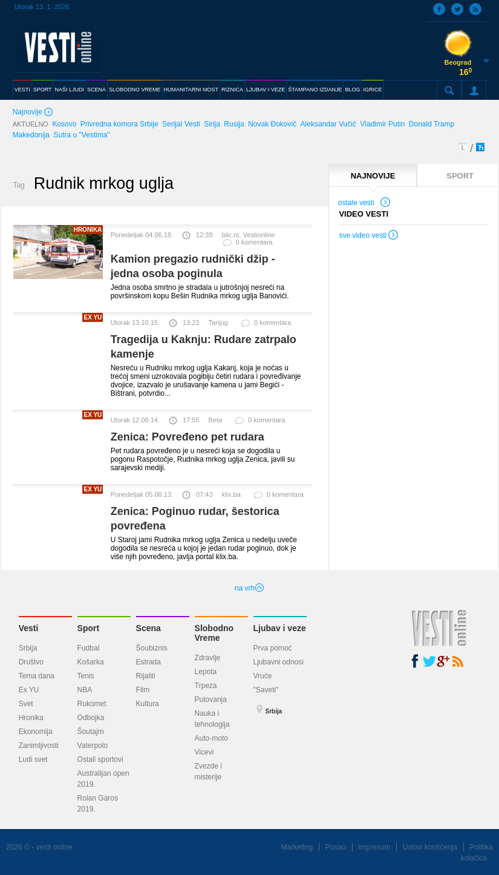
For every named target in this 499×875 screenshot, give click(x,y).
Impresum (374, 847)
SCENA (96, 90)
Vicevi (204, 752)
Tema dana (36, 676)
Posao (335, 847)
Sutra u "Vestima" (81, 135)
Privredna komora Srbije (119, 124)
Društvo (31, 662)
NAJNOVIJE (373, 175)
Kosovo (64, 124)
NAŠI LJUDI (69, 90)
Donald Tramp (431, 124)
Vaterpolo (92, 745)
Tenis (85, 676)
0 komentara (247, 244)
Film (143, 690)
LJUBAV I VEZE (265, 90)
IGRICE (372, 90)
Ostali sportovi (100, 759)
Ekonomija (36, 731)
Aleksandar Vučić (328, 124)
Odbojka (91, 717)
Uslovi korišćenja (430, 847)
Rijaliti (145, 676)
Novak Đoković (272, 124)
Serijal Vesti (181, 124)
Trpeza (206, 685)
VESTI (22, 90)
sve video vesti (369, 236)
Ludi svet (33, 759)
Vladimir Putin (382, 124)
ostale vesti (364, 203)
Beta (216, 420)
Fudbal (88, 648)
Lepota (206, 671)
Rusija (234, 124)
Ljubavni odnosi (278, 662)
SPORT (42, 90)
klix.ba (231, 494)
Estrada (148, 662)
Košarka (90, 662)
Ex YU (29, 690)
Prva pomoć (272, 648)
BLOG (352, 90)
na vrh (249, 588)
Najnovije (34, 113)
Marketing (297, 847)
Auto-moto (211, 738)
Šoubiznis (152, 648)
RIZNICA (232, 90)
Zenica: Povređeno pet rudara (187, 437)
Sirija (212, 124)
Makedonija (31, 135)
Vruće (262, 676)
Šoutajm (90, 731)
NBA (85, 690)
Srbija (28, 648)
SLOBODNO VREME (135, 90)
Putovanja (211, 699)
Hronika (31, 717)
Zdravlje (208, 658)
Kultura (147, 704)
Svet (26, 704)
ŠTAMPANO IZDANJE (315, 90)
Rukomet (91, 704)
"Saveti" (266, 690)
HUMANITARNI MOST (191, 90)
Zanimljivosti (39, 745)
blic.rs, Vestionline (248, 234)
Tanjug (218, 322)
